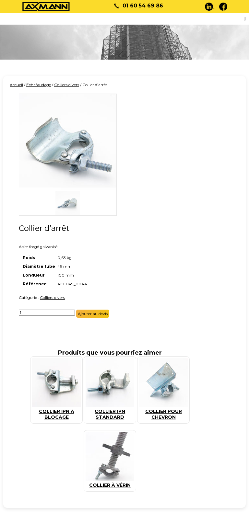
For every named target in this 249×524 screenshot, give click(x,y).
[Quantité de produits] (47, 313)
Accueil (16, 84)
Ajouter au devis (93, 313)
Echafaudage (38, 84)
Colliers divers (66, 84)
